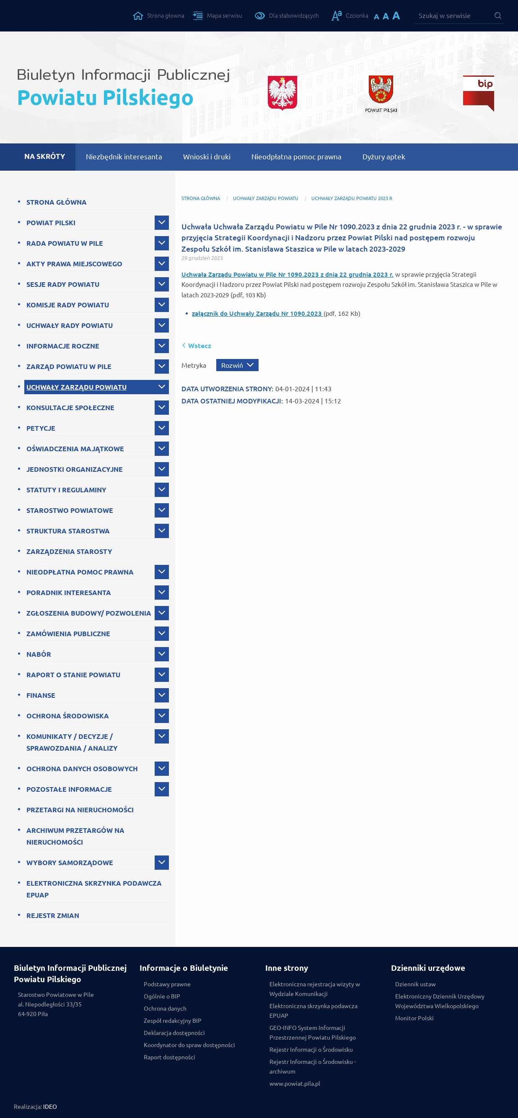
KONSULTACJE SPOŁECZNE (70, 407)
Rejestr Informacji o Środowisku (311, 1049)
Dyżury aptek (384, 157)
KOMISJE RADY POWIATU (67, 305)
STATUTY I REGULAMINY (66, 490)
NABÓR (38, 654)
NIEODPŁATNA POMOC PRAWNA (80, 572)
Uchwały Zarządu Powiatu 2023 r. (352, 198)
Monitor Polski (414, 1018)
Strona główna (200, 198)
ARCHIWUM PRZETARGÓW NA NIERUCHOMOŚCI (75, 836)
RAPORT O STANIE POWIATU (73, 675)
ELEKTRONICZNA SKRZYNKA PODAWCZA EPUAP (94, 889)
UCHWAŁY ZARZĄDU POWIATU (76, 387)
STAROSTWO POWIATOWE (69, 510)
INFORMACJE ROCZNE (62, 346)
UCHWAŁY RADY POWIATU (69, 325)
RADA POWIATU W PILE (64, 243)
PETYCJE (40, 428)
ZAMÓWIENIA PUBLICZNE (68, 633)
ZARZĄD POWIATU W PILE (68, 366)
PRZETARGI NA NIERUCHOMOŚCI (80, 810)
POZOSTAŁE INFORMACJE (69, 789)
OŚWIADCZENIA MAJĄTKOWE (75, 448)
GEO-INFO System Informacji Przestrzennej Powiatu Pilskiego (312, 1032)
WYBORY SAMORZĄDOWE (69, 862)
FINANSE (40, 695)
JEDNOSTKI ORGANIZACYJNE (74, 469)
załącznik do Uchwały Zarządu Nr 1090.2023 (258, 313)
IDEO (50, 1106)
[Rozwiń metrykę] (237, 365)
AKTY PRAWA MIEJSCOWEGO (74, 264)
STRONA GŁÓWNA (56, 202)
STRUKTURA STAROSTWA (68, 531)
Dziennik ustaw (415, 984)
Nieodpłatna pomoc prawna (296, 157)
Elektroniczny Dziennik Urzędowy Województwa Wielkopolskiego (439, 1001)
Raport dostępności (169, 1057)
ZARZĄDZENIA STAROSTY (69, 551)
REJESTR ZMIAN (52, 915)
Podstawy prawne (167, 984)
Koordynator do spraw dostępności (189, 1045)
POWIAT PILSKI (50, 222)
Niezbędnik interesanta (124, 157)
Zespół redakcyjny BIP (173, 1020)
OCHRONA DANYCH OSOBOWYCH (82, 768)
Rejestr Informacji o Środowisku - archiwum (312, 1066)
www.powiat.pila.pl (294, 1083)
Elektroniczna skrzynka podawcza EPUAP (313, 1011)
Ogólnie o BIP (162, 996)
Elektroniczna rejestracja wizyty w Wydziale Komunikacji (314, 989)
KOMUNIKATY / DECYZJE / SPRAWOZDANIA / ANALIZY (72, 742)
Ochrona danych (165, 1008)
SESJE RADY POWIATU (62, 284)
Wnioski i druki (207, 157)
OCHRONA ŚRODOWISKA (67, 716)
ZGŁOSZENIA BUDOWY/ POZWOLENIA (88, 613)
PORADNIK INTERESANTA (68, 592)
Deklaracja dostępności (174, 1033)
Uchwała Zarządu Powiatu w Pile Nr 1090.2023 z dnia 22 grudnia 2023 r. (287, 274)
